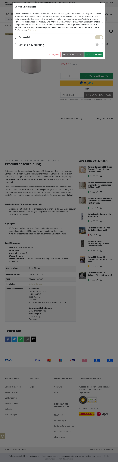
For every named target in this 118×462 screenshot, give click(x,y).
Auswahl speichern (72, 54)
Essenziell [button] (23, 37)
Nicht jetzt (54, 54)
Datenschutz (33, 30)
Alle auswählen (94, 54)
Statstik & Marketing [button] (29, 45)
